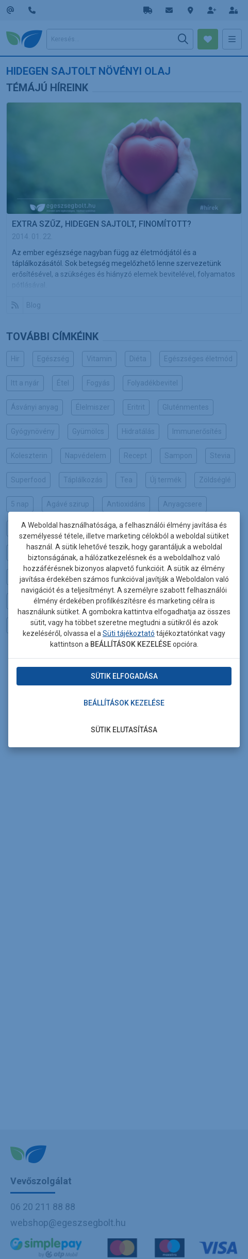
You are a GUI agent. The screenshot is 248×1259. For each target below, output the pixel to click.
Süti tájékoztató (129, 633)
